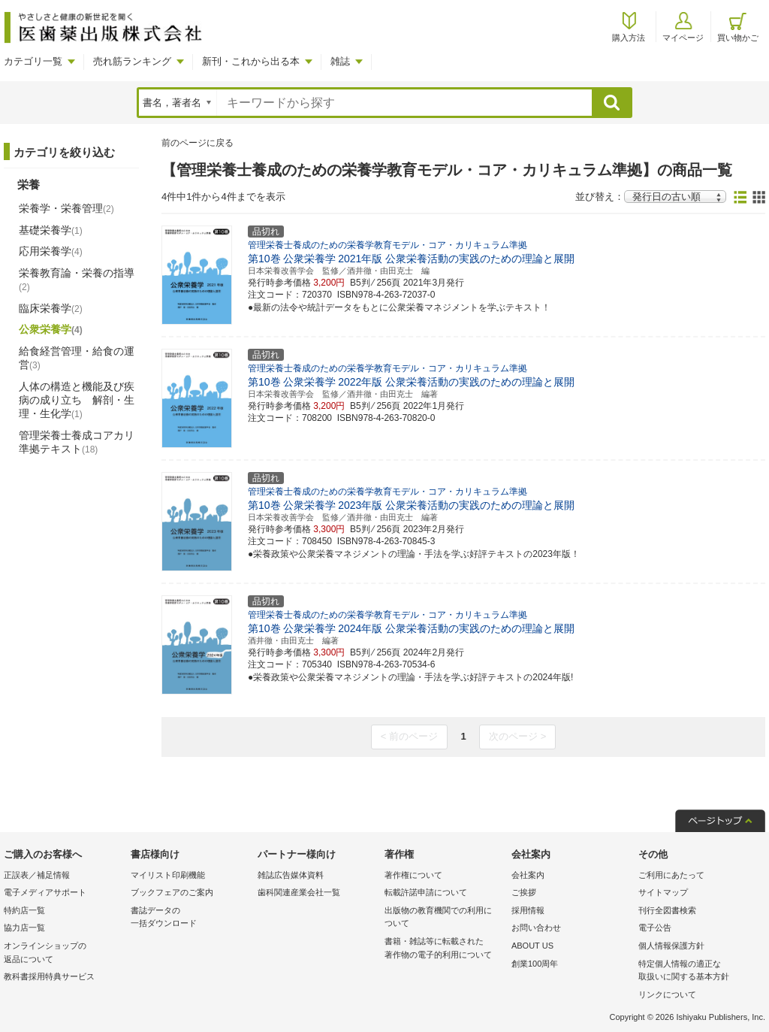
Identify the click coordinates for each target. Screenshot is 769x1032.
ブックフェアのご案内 (172, 892)
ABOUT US (532, 945)
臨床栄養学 (51, 308)
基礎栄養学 (51, 230)
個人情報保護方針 (671, 945)
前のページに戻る (197, 143)
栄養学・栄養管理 (66, 208)
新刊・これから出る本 (251, 61)
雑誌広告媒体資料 (291, 874)
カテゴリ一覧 (33, 61)
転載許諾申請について (425, 892)
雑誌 (340, 61)
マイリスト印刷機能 (168, 874)
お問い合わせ (536, 927)
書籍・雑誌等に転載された (444, 949)
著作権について (413, 874)
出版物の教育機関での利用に (444, 918)
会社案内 (527, 874)
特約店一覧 (24, 910)
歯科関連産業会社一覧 (299, 892)
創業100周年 (534, 963)
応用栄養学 (51, 251)
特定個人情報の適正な (698, 971)
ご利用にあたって (671, 874)
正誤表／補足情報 (37, 874)
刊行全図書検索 (667, 910)
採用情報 (527, 910)
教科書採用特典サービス (49, 976)
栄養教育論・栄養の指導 (76, 279)
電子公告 (654, 927)
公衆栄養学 (51, 329)
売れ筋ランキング (132, 61)
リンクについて (667, 994)
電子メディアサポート (45, 892)
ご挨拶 (523, 892)
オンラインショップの (63, 953)
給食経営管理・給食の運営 (76, 358)
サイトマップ (663, 892)
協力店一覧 (24, 927)
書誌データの (190, 918)
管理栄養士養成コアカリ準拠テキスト (76, 442)
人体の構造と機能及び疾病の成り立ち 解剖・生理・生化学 (76, 399)
